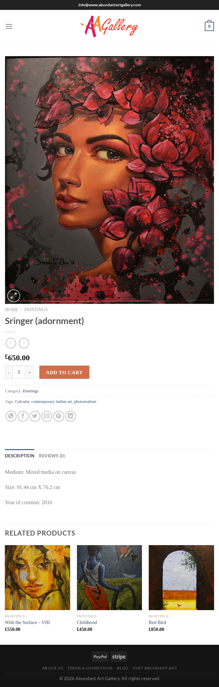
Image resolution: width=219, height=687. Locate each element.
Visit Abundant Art (155, 668)
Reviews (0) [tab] (52, 455)
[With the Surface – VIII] (37, 577)
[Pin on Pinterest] (58, 416)
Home (11, 309)
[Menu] (9, 26)
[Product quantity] (18, 372)
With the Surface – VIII (27, 622)
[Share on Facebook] (23, 416)
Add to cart (64, 372)
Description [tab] (19, 455)
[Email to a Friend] (46, 416)
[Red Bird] (181, 577)
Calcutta (22, 401)
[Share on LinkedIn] (70, 416)
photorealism (85, 401)
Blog (122, 668)
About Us (52, 668)
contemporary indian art (51, 401)
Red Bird (157, 622)
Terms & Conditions (90, 668)
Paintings (36, 309)
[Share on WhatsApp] (11, 416)
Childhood (87, 622)
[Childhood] (109, 577)
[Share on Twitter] (34, 416)
